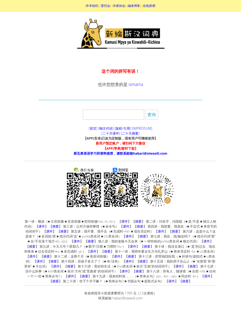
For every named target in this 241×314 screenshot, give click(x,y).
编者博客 (134, 6)
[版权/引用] (123, 128)
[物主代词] (106, 128)
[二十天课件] (110, 133)
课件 (124, 221)
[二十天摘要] (130, 133)
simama (136, 84)
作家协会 (119, 6)
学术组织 (92, 6)
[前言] (93, 128)
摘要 (138, 221)
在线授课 (149, 6)
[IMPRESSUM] (142, 128)
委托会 (105, 6)
